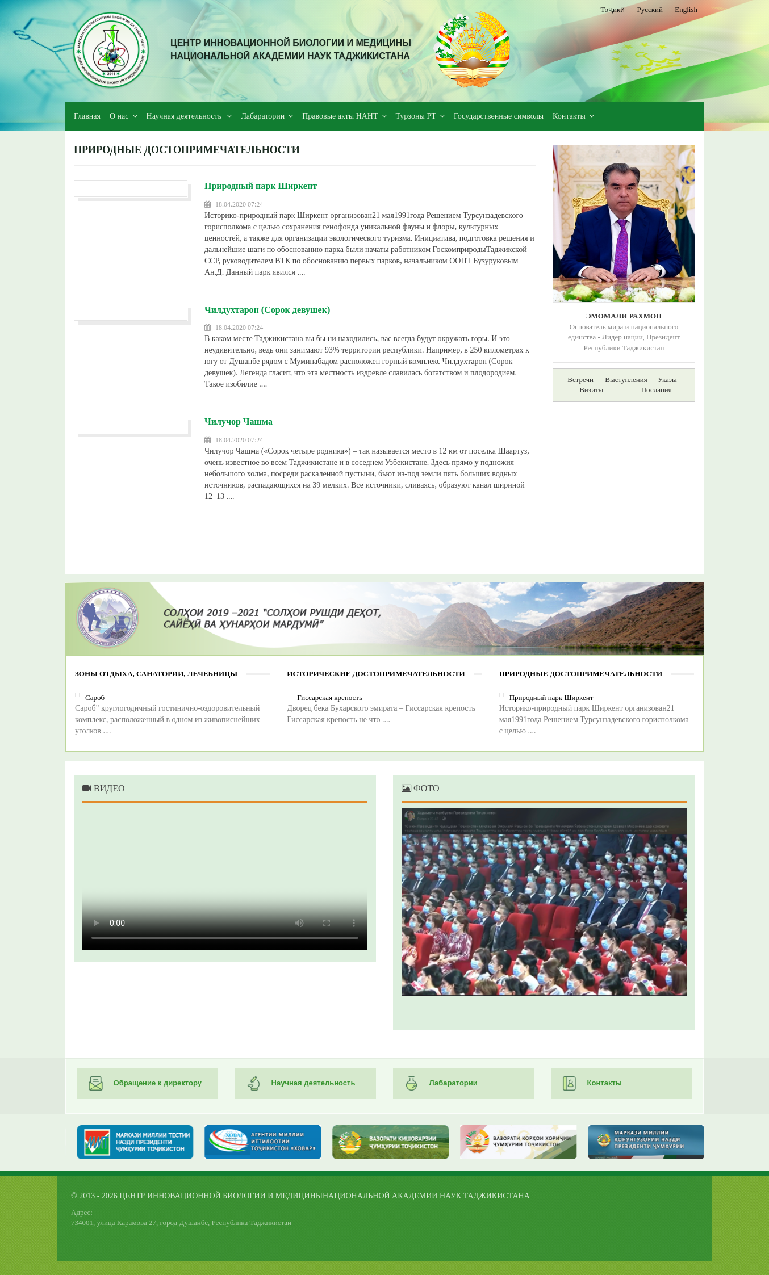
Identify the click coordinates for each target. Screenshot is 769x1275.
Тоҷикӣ (613, 9)
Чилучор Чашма (238, 421)
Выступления (626, 379)
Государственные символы (499, 116)
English (686, 9)
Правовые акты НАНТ (340, 116)
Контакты (569, 116)
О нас (119, 116)
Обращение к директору (145, 1083)
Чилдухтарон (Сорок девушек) (267, 309)
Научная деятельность (185, 116)
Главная (87, 116)
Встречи (580, 379)
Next (664, 914)
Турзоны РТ (416, 116)
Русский (650, 9)
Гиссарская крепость (329, 697)
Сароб (95, 697)
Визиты (591, 389)
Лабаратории (263, 116)
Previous (424, 914)
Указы (667, 379)
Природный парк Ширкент (260, 186)
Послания (656, 389)
